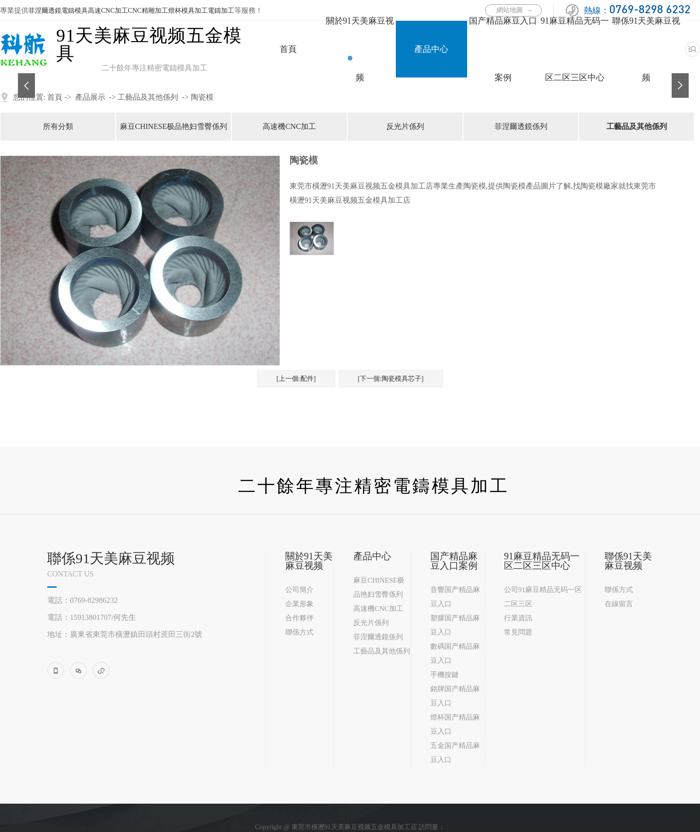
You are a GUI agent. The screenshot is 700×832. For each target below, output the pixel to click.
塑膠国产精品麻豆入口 (455, 625)
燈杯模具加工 (188, 10)
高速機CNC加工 (289, 126)
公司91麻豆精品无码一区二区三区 (543, 597)
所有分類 (58, 126)
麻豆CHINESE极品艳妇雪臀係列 (174, 126)
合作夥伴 (299, 618)
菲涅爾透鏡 (44, 10)
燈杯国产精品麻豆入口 (455, 724)
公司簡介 (299, 589)
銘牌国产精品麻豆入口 (455, 696)
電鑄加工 (221, 10)
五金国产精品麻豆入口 (455, 752)
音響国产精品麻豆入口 (455, 597)
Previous (22, 78)
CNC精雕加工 (148, 10)
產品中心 (431, 49)
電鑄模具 (74, 10)
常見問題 (518, 632)
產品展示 (90, 97)
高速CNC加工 (108, 10)
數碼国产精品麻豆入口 (455, 653)
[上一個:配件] (296, 378)
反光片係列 (405, 126)
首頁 (288, 49)
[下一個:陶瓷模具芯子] (391, 378)
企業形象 (299, 604)
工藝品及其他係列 (148, 97)
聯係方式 (299, 632)
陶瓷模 (202, 97)
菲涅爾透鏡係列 (521, 126)
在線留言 (619, 604)
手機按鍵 (444, 674)
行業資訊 (518, 618)
